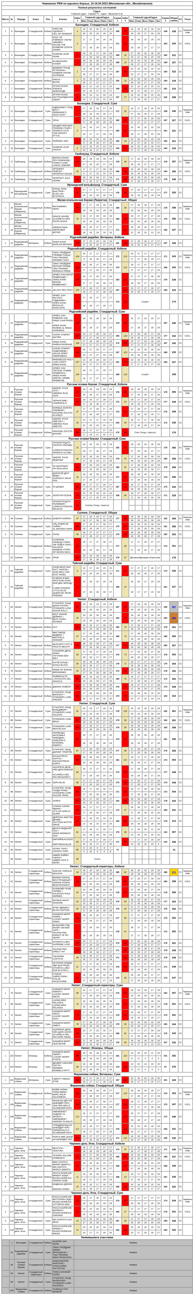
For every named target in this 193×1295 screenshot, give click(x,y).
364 (174, 618)
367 (174, 607)
